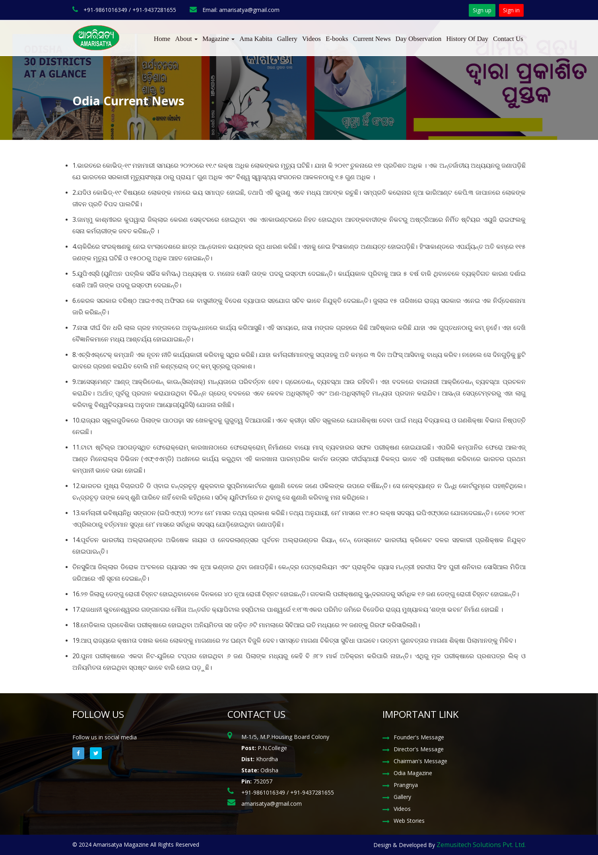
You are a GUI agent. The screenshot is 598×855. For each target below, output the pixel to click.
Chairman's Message (420, 761)
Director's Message (419, 749)
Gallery (287, 39)
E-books (337, 39)
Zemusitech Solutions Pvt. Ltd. (481, 844)
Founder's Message (419, 737)
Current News (372, 39)
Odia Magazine (413, 773)
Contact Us (508, 39)
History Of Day (467, 39)
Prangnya (406, 785)
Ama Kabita (255, 39)
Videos (311, 39)
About (186, 39)
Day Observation (419, 39)
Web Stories (409, 820)
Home (162, 39)
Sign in (511, 10)
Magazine (218, 39)
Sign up (482, 10)
